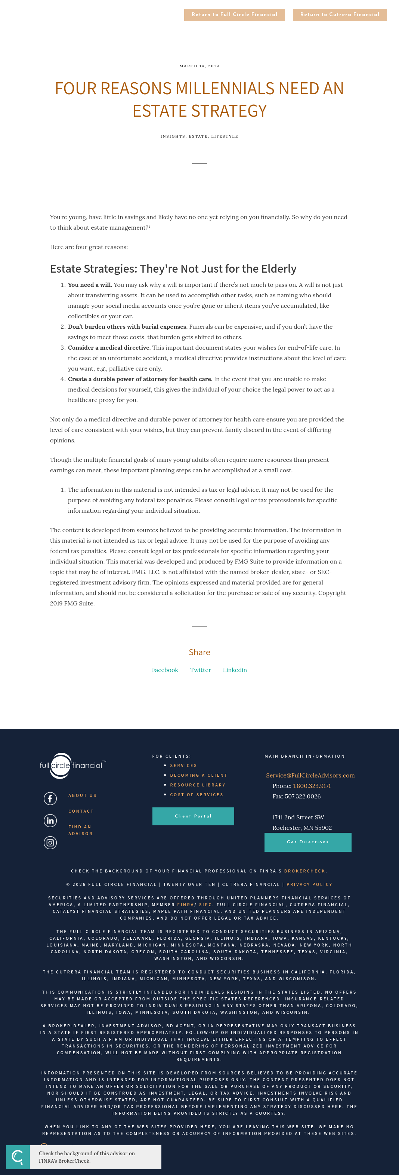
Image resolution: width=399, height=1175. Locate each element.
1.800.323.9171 (312, 785)
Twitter (200, 670)
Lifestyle (225, 136)
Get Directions (308, 842)
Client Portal (193, 816)
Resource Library (198, 785)
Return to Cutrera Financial (340, 14)
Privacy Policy (310, 884)
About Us (82, 795)
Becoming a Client (199, 775)
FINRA (186, 904)
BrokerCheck (305, 871)
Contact (81, 811)
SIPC (206, 904)
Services (184, 765)
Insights (173, 136)
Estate (198, 136)
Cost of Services (197, 794)
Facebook (165, 670)
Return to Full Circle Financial (235, 14)
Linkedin (235, 670)
